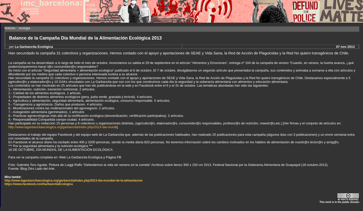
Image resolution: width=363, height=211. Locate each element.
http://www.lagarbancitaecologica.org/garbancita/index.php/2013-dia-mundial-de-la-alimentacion (74, 180)
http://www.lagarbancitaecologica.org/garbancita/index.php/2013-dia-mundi (62, 127)
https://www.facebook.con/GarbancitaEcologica (39, 184)
